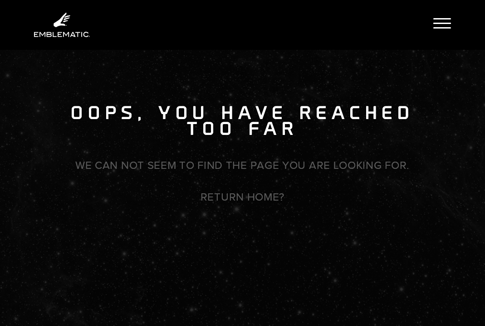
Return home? (242, 197)
